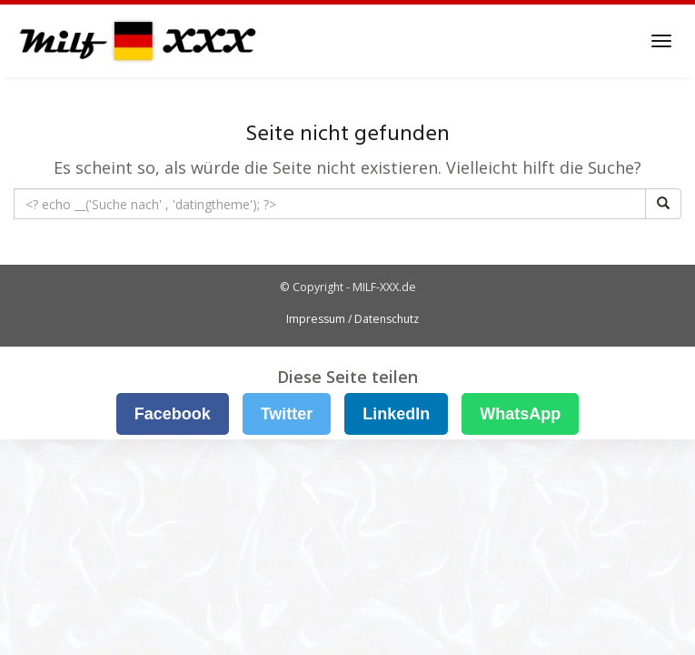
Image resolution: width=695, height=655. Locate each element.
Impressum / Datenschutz (352, 319)
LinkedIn (396, 414)
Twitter (287, 414)
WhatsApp (520, 414)
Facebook (172, 414)
